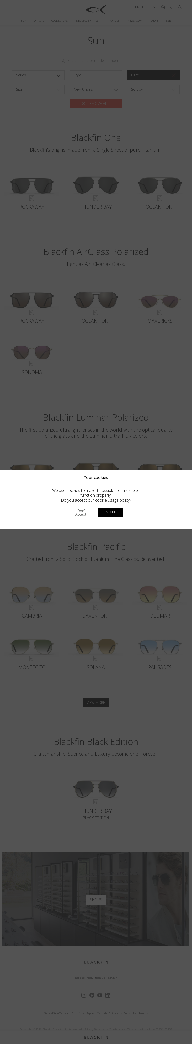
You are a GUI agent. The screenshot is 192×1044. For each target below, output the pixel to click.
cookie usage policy (112, 500)
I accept (111, 512)
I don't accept (81, 512)
